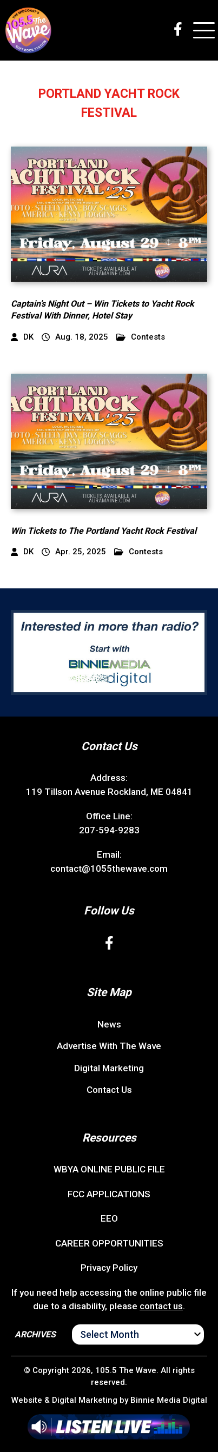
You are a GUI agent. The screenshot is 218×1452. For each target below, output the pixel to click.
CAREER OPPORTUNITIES (109, 1243)
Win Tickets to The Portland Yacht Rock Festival (103, 531)
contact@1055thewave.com (109, 868)
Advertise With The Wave (109, 1045)
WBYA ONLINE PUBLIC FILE (109, 1169)
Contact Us (109, 1089)
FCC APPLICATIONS (109, 1194)
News (109, 1024)
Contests (140, 337)
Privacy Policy (109, 1267)
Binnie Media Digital (168, 1400)
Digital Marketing (109, 1068)
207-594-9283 (109, 830)
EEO (109, 1218)
